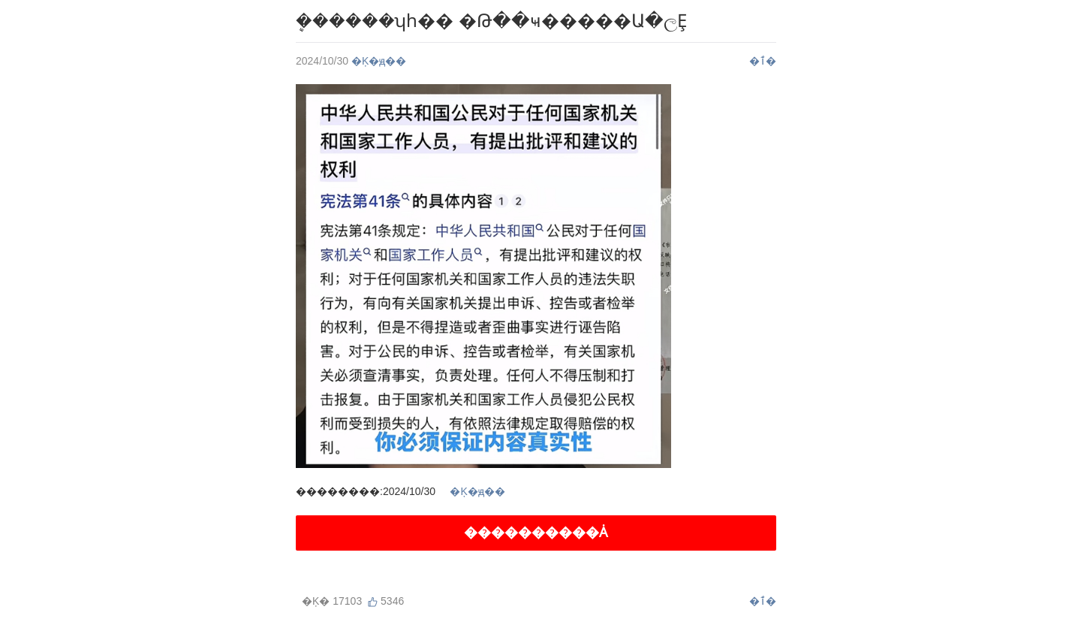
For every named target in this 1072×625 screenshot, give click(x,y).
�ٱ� (762, 61)
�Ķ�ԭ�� (378, 61)
